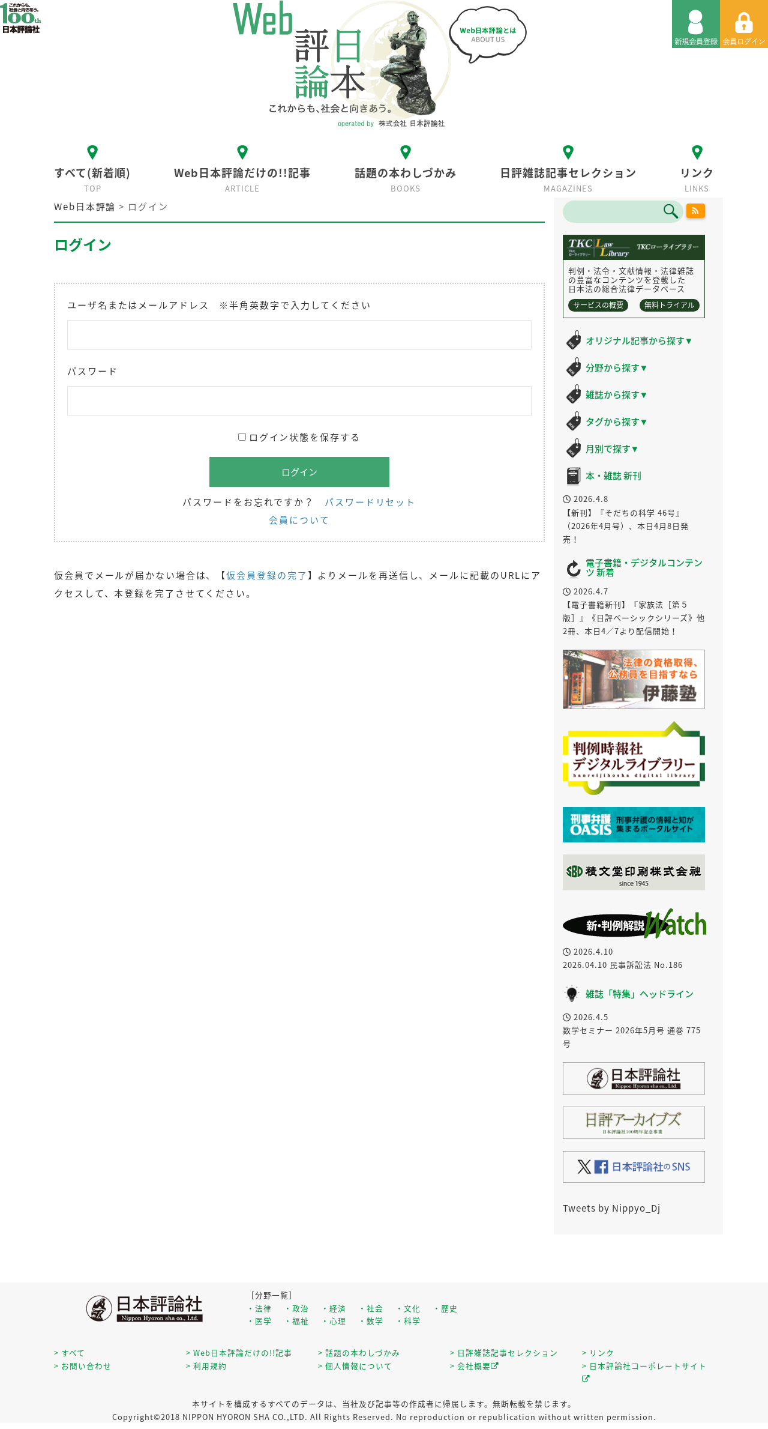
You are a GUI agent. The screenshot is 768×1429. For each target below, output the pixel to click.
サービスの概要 (598, 305)
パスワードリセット (370, 502)
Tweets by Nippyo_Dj (612, 1208)
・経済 (333, 1308)
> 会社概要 (474, 1365)
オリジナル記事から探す (640, 340)
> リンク (598, 1352)
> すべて (69, 1352)
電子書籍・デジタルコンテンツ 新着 (644, 567)
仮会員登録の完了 (266, 575)
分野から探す (617, 367)
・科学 (408, 1320)
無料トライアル (669, 305)
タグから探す (617, 421)
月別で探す (613, 448)
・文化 (408, 1308)
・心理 (333, 1320)
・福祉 (296, 1320)
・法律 (259, 1308)
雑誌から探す (617, 394)
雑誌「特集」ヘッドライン (640, 993)
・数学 (370, 1320)
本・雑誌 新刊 (613, 475)
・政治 (296, 1308)
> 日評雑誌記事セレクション (504, 1352)
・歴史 (445, 1308)
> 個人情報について (355, 1365)
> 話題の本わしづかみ (359, 1352)
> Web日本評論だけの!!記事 (239, 1352)
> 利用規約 (206, 1365)
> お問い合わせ (83, 1365)
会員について (299, 520)
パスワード (92, 371)
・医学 (259, 1320)
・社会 (370, 1308)
